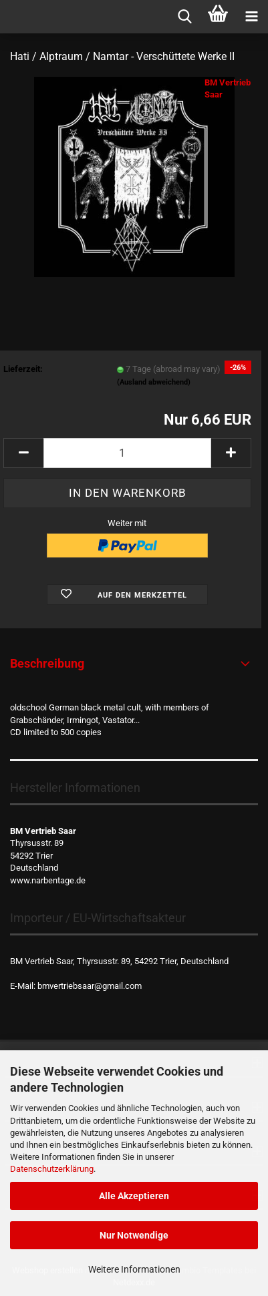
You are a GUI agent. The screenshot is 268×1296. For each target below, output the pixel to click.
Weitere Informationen (134, 1269)
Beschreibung (47, 663)
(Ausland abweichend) (153, 382)
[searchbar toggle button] (184, 16)
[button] (23, 453)
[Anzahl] (127, 453)
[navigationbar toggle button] (251, 16)
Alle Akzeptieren (134, 1196)
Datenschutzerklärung (52, 1169)
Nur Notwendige (134, 1235)
